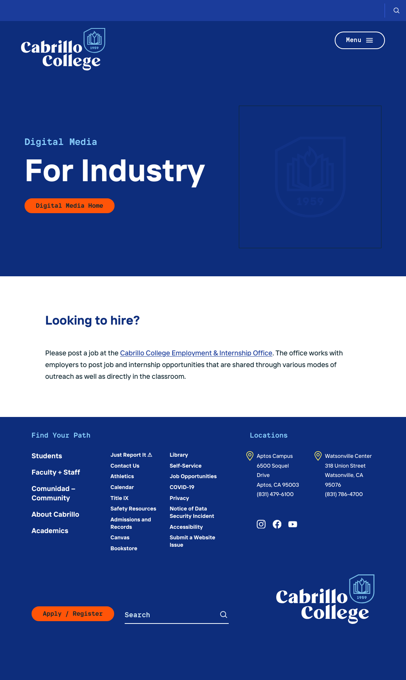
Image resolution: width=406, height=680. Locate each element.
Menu (360, 40)
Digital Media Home (69, 205)
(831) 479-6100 (275, 493)
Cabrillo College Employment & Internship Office (196, 352)
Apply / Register (73, 613)
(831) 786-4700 (344, 493)
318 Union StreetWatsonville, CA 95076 (345, 475)
